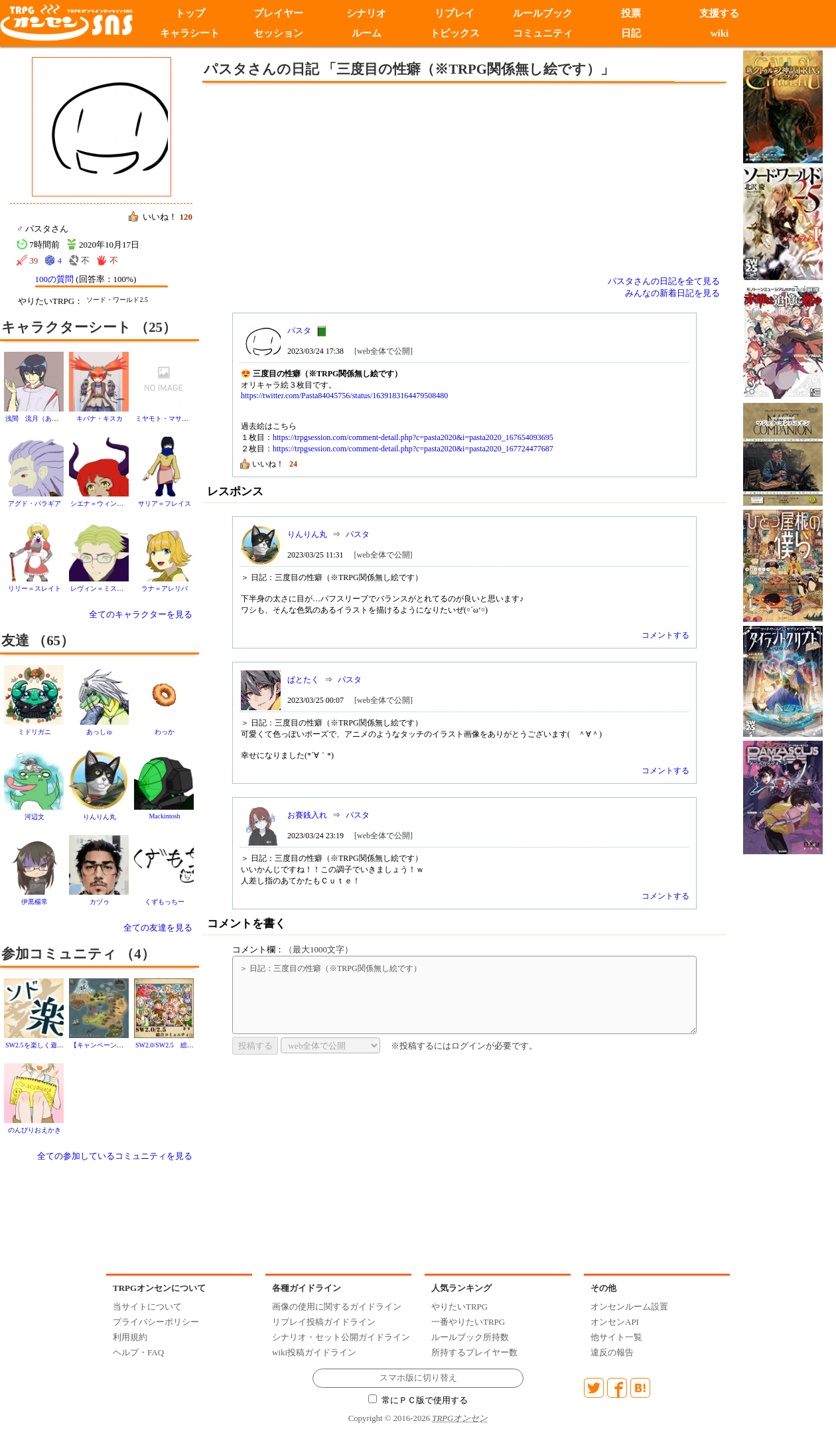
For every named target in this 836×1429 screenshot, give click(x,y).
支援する (719, 13)
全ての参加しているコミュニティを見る (114, 1156)
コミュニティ (543, 33)
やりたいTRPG (459, 1307)
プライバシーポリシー (156, 1322)
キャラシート (190, 33)
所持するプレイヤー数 (474, 1352)
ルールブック (543, 13)
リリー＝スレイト (34, 588)
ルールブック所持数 (470, 1337)
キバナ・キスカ (99, 418)
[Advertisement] (354, 179)
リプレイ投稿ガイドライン (324, 1322)
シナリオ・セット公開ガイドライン (341, 1337)
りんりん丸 (99, 816)
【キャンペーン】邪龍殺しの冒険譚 (123, 1045)
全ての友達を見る (157, 928)
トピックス (455, 33)
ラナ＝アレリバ (164, 588)
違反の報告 (612, 1352)
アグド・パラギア (34, 503)
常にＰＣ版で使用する (418, 1400)
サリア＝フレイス (164, 503)
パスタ (299, 330)
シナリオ (366, 13)
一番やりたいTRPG (468, 1322)
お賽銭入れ (307, 815)
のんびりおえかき (34, 1130)
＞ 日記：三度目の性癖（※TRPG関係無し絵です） (464, 995)
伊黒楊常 (34, 901)
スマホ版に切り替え (418, 1378)
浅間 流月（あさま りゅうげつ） (58, 418)
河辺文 (34, 816)
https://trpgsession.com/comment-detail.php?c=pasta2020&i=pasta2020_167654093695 (413, 437)
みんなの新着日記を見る (672, 293)
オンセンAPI (615, 1322)
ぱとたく (303, 679)
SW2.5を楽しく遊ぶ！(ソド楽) (49, 1045)
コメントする (665, 635)
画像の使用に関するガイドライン (336, 1307)
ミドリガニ (34, 731)
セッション (278, 33)
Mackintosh (164, 816)
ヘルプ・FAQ (138, 1352)
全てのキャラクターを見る (140, 614)
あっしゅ (99, 731)
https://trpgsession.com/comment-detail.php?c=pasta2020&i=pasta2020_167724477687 (413, 448)
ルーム (367, 33)
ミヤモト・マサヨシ (165, 418)
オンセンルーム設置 (629, 1307)
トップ (190, 13)
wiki (720, 33)
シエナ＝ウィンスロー (103, 503)
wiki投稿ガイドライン (314, 1352)
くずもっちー (164, 901)
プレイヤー (278, 13)
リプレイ (454, 13)
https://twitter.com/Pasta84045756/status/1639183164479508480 (344, 395)
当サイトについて (147, 1307)
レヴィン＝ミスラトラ (103, 588)
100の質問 (54, 279)
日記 (631, 33)
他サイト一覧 (616, 1337)
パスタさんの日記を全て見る (664, 281)
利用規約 (130, 1337)
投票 (631, 13)
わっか (164, 731)
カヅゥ (99, 901)
